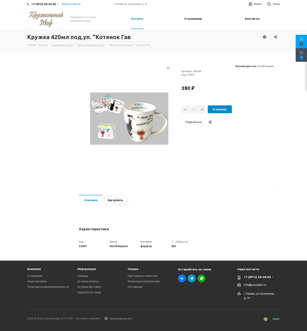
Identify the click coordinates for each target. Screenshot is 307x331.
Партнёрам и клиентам (142, 275)
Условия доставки (89, 286)
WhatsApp (201, 278)
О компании (34, 275)
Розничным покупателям (144, 281)
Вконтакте (182, 278)
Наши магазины (37, 281)
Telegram (192, 278)
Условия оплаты (88, 281)
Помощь (83, 275)
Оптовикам (135, 286)
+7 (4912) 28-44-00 (257, 277)
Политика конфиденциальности (48, 286)
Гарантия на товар (89, 292)
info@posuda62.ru (255, 285)
